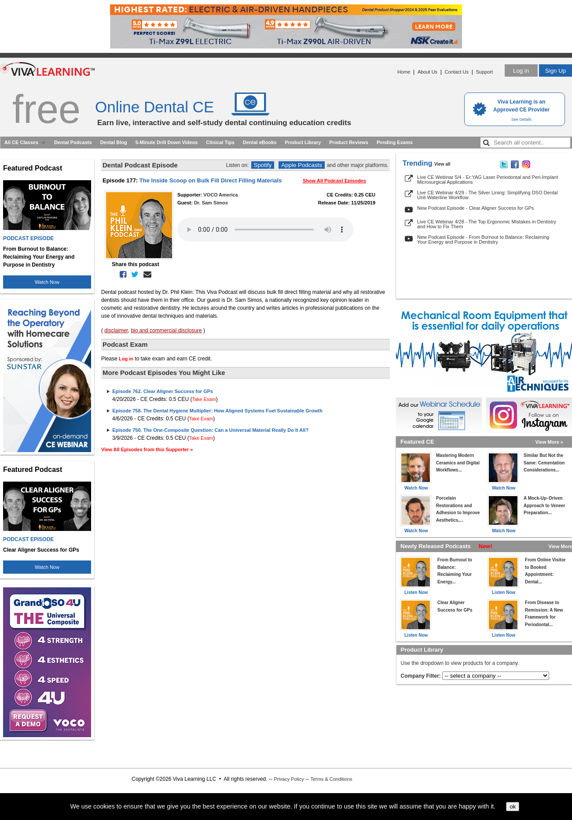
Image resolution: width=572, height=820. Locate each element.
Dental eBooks (259, 142)
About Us (427, 71)
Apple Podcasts (301, 165)
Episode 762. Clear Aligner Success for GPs (162, 391)
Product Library (303, 142)
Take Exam (204, 399)
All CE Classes (21, 142)
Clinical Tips (220, 142)
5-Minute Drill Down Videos (167, 142)
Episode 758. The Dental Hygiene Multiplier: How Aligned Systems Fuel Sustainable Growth (217, 410)
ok (513, 806)
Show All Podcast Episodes (334, 180)
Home (403, 71)
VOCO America (220, 194)
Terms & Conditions (331, 779)
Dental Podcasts (73, 142)
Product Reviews (348, 142)
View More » (549, 442)
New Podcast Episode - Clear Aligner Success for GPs (475, 208)
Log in (521, 70)
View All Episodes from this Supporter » (147, 449)
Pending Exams (395, 142)
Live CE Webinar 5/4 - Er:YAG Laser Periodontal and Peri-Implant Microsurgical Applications (487, 179)
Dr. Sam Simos (211, 202)
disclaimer (116, 330)
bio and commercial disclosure (166, 330)
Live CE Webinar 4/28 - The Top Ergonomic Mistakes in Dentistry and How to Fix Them (486, 224)
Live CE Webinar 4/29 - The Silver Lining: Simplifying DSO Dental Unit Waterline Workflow (487, 195)
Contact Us (457, 71)
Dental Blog (113, 142)
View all (442, 164)
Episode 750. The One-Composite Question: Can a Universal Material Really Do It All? (210, 430)
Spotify (263, 165)
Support (484, 71)
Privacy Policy (289, 779)
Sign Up (555, 70)
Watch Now (47, 282)
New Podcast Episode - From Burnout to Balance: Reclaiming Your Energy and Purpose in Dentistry (483, 239)
